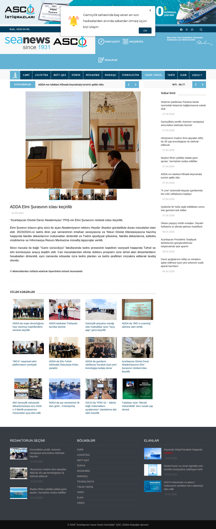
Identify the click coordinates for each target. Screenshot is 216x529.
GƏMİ (26, 75)
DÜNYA (76, 75)
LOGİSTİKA (41, 75)
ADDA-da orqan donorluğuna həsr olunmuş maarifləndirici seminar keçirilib (28, 327)
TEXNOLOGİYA (130, 75)
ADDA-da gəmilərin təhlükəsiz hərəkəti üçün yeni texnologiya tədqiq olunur (101, 365)
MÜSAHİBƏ (92, 75)
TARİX (171, 75)
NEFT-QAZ (60, 75)
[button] (152, 140)
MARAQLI (110, 75)
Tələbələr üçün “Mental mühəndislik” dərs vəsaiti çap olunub (137, 406)
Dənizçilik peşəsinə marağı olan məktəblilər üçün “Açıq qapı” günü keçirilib (100, 327)
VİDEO (196, 75)
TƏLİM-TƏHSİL (153, 75)
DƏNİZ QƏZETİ (112, 42)
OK (145, 30)
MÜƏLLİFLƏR (111, 60)
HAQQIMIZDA (136, 42)
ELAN (183, 75)
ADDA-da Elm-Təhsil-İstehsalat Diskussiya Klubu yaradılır (63, 365)
